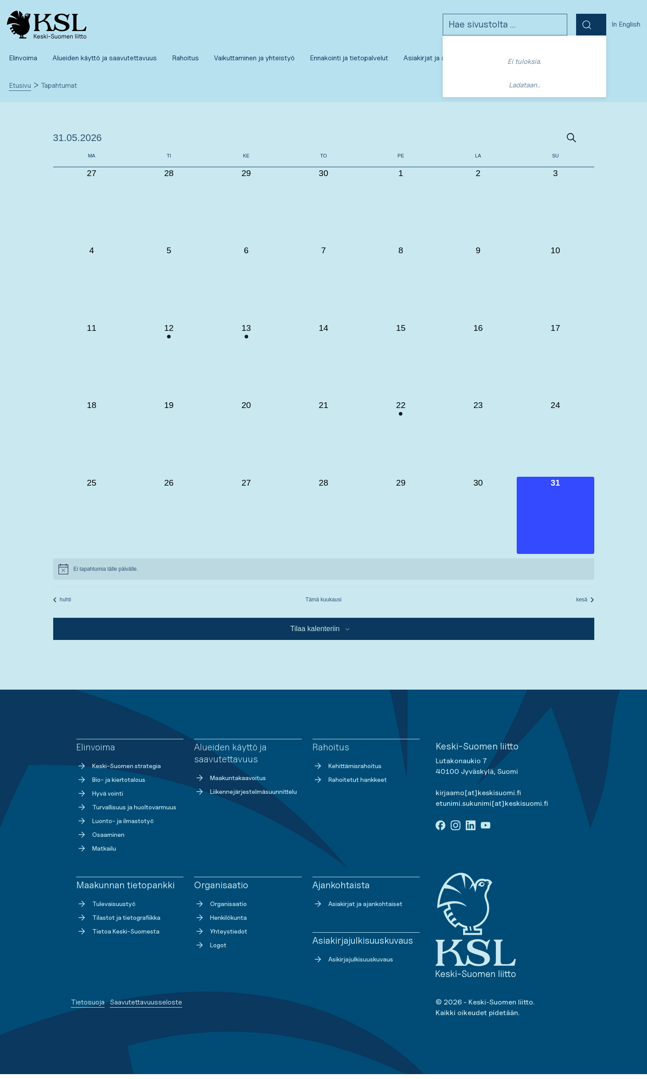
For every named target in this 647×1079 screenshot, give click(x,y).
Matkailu (96, 853)
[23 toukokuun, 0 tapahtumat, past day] (478, 442)
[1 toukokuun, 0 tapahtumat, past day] (400, 210)
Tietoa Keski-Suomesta (118, 936)
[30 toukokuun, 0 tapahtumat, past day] (478, 520)
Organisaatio (220, 908)
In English (626, 27)
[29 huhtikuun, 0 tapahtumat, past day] (246, 210)
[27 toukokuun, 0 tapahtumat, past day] (246, 520)
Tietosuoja (88, 1007)
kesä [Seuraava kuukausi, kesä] (585, 604)
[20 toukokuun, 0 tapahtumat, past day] (246, 442)
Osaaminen (100, 839)
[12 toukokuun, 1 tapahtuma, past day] (168, 365)
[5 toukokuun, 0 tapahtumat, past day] (168, 287)
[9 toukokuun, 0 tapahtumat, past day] (478, 287)
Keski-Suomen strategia (118, 770)
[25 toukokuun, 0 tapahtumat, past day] (91, 520)
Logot (210, 950)
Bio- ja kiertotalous (110, 784)
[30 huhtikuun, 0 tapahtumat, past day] (323, 210)
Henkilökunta (220, 922)
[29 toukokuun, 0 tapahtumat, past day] (400, 520)
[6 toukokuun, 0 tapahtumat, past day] (246, 287)
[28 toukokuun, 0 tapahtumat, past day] (323, 520)
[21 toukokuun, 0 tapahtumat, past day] (323, 442)
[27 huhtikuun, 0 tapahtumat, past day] (91, 210)
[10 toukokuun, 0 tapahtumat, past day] (555, 287)
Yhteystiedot (220, 936)
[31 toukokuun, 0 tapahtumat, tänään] (555, 520)
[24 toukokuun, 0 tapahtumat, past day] (555, 442)
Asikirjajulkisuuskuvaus (352, 964)
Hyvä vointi (99, 798)
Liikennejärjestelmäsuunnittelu (245, 796)
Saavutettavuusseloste (146, 1007)
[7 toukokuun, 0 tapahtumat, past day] (323, 287)
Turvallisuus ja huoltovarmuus (126, 812)
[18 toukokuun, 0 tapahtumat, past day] (91, 442)
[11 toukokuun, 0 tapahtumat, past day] (91, 365)
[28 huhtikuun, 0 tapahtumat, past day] (168, 210)
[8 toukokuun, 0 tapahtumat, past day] (400, 287)
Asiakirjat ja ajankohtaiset (357, 908)
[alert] (323, 574)
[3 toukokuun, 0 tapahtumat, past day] (555, 210)
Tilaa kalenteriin (314, 633)
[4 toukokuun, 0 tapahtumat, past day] (91, 287)
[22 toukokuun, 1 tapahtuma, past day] (400, 442)
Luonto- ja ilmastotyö (115, 825)
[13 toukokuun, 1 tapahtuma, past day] (246, 365)
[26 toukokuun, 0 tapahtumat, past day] (168, 520)
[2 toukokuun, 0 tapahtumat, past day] (478, 210)
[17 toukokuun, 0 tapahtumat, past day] (555, 365)
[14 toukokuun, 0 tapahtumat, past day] (323, 365)
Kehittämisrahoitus (347, 770)
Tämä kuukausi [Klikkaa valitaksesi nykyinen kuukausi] (323, 604)
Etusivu (20, 90)
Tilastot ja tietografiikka (118, 922)
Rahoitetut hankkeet (349, 784)
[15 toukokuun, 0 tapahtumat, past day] (400, 365)
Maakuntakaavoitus (230, 782)
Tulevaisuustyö (106, 908)
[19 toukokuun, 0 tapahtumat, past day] (168, 442)
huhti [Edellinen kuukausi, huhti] (62, 604)
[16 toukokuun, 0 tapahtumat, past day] (478, 365)
